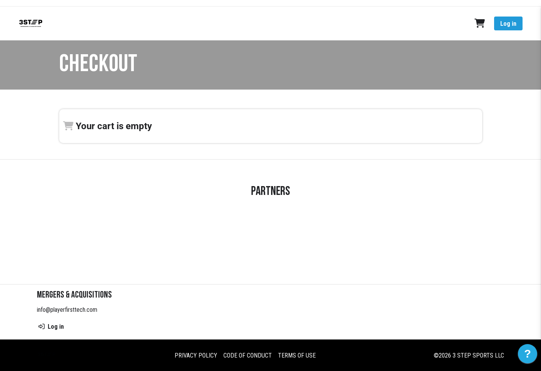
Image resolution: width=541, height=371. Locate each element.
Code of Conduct (247, 355)
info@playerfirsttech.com (67, 309)
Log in (508, 23)
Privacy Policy (196, 355)
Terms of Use (297, 355)
